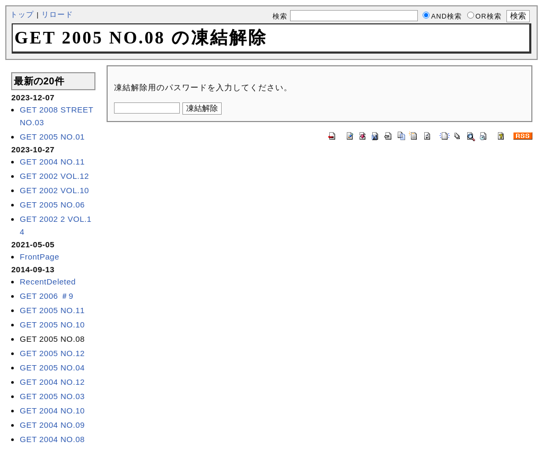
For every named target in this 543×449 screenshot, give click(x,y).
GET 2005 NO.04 (52, 367)
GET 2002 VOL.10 (54, 190)
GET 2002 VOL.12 (54, 175)
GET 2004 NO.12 (52, 381)
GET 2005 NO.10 (52, 324)
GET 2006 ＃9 (46, 295)
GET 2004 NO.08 (52, 439)
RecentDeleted (48, 281)
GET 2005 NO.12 (52, 353)
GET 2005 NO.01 (52, 136)
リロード (57, 15)
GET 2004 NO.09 (52, 424)
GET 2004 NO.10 (52, 410)
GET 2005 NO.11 (52, 310)
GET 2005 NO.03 (52, 396)
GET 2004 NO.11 (52, 161)
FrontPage (39, 256)
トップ (22, 15)
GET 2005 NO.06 (52, 204)
